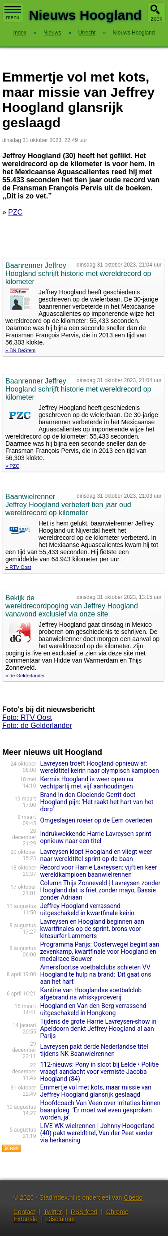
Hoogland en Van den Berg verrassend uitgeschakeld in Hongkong (93, 1009)
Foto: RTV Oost (27, 717)
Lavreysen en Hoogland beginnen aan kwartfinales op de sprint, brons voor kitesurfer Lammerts (92, 928)
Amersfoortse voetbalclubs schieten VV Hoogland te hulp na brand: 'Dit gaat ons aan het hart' (95, 974)
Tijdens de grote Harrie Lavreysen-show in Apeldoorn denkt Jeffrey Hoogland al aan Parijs (98, 1028)
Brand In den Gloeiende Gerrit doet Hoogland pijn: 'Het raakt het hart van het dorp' (96, 802)
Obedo (133, 1197)
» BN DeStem (20, 350)
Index (19, 33)
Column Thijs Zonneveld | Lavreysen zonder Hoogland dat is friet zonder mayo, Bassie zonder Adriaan (100, 890)
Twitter (52, 1211)
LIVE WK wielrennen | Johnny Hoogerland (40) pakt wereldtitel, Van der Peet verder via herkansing (97, 1133)
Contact (24, 1211)
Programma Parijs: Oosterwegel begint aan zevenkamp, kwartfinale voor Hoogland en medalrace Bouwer (99, 951)
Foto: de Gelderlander (37, 725)
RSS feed (84, 1211)
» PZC (12, 466)
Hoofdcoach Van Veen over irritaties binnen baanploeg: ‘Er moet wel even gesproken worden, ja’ (100, 1110)
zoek (156, 19)
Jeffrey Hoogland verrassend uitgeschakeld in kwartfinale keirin (87, 909)
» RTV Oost (18, 567)
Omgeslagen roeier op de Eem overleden (96, 820)
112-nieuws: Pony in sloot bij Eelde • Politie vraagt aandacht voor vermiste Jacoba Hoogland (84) (99, 1071)
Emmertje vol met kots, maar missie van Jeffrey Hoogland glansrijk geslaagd (95, 1091)
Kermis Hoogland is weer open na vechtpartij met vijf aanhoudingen (87, 782)
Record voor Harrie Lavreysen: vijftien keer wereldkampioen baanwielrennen (98, 871)
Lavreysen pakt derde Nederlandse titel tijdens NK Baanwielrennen (94, 1050)
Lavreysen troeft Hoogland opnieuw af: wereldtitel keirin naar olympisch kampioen (99, 767)
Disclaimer (60, 1219)
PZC (15, 212)
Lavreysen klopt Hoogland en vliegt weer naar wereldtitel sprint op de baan (96, 855)
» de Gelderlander (25, 675)
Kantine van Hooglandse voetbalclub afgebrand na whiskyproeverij (91, 993)
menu (12, 13)
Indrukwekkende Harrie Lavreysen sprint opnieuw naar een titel (95, 837)
